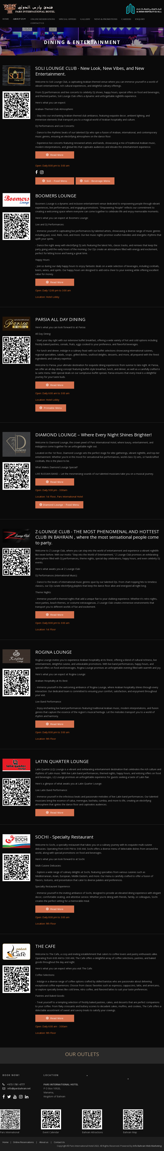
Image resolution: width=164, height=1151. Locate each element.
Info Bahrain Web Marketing (147, 1145)
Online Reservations (23, 1142)
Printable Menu (50, 407)
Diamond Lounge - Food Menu (59, 504)
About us (43, 1142)
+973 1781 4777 (16, 1084)
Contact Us (37, 23)
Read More (54, 154)
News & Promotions (105, 19)
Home (6, 19)
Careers (126, 19)
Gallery (85, 19)
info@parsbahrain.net (19, 1088)
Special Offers (67, 19)
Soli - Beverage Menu (95, 180)
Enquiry (140, 19)
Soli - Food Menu (54, 180)
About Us (19, 19)
